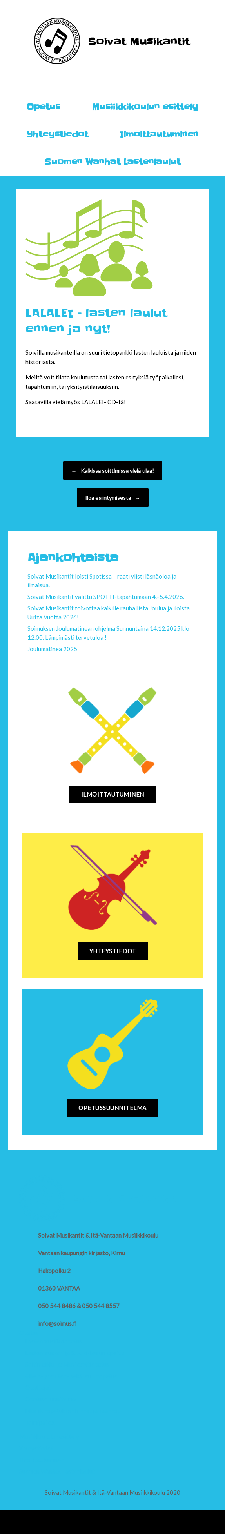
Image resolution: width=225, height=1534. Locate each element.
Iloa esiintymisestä (112, 498)
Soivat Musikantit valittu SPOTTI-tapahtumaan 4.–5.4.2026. (105, 596)
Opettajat (38, 1387)
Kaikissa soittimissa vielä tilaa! (112, 471)
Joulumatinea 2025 (52, 648)
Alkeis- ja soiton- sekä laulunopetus (71, 1376)
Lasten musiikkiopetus (53, 1341)
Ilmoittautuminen (159, 134)
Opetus (43, 107)
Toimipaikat (40, 1422)
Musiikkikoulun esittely (145, 107)
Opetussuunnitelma (50, 1399)
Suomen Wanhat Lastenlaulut (112, 161)
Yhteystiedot (57, 134)
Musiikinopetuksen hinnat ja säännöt (72, 1410)
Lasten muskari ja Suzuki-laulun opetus (75, 1352)
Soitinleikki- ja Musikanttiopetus (67, 1364)
